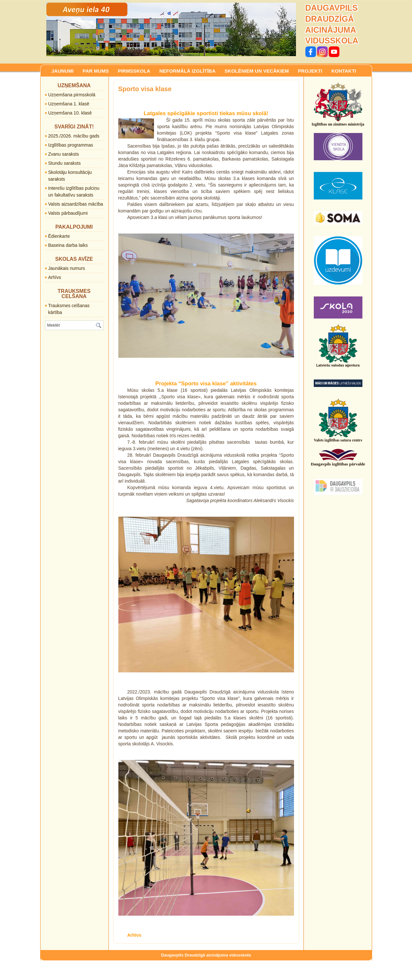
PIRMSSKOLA (134, 71)
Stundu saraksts (64, 163)
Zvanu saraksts (63, 154)
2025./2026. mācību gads (74, 135)
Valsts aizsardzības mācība (75, 204)
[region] (171, 29)
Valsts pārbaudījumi (68, 213)
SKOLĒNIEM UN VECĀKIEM (257, 71)
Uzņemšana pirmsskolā (72, 94)
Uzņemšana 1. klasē (68, 103)
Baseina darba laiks (68, 245)
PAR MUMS (96, 71)
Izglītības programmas (70, 145)
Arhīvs (54, 277)
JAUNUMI (63, 71)
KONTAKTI (343, 71)
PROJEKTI (310, 71)
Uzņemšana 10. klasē (70, 112)
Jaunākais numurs (66, 268)
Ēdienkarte (59, 236)
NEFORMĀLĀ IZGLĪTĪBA (187, 71)
